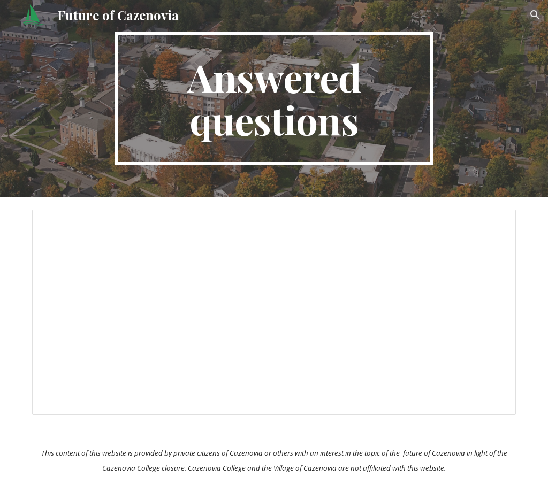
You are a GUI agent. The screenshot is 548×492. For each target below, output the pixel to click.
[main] (274, 98)
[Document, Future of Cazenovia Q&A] (274, 312)
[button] (535, 15)
